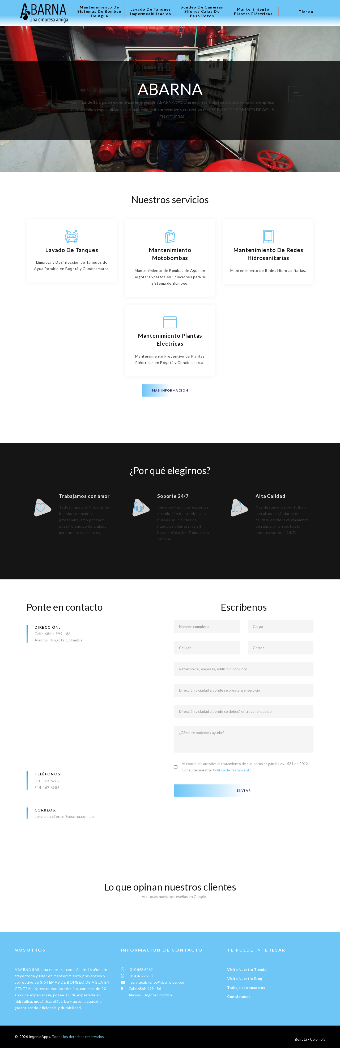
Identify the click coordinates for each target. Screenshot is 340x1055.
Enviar (244, 802)
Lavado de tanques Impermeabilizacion (150, 11)
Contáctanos (238, 1007)
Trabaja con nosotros (246, 998)
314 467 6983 (47, 799)
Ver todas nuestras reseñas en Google (170, 908)
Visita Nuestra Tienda (246, 980)
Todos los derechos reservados (78, 1047)
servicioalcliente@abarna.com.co (64, 828)
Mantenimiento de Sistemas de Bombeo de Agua (99, 11)
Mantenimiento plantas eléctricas (253, 11)
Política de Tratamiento (232, 781)
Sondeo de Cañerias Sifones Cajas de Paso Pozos (202, 11)
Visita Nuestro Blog (244, 989)
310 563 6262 (47, 792)
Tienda (306, 12)
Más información (170, 390)
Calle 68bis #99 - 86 (53, 645)
